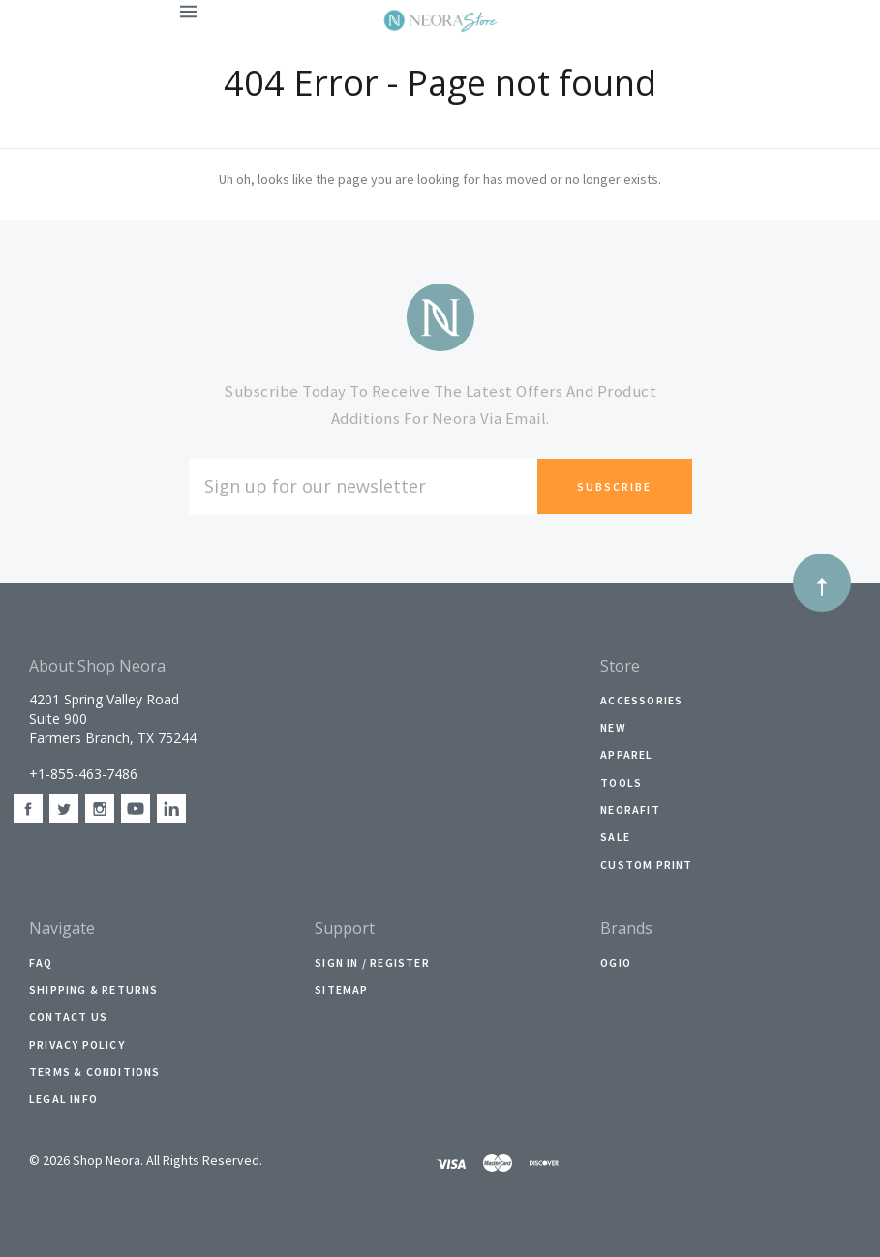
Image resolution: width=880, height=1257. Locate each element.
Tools (621, 782)
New (613, 727)
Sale (615, 836)
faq (41, 962)
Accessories (641, 700)
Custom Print (646, 864)
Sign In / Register (372, 962)
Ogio (615, 962)
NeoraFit (630, 809)
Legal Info (63, 1099)
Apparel (626, 754)
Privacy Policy (77, 1044)
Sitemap (341, 989)
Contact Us (68, 1016)
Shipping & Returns (94, 989)
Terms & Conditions (95, 1071)
